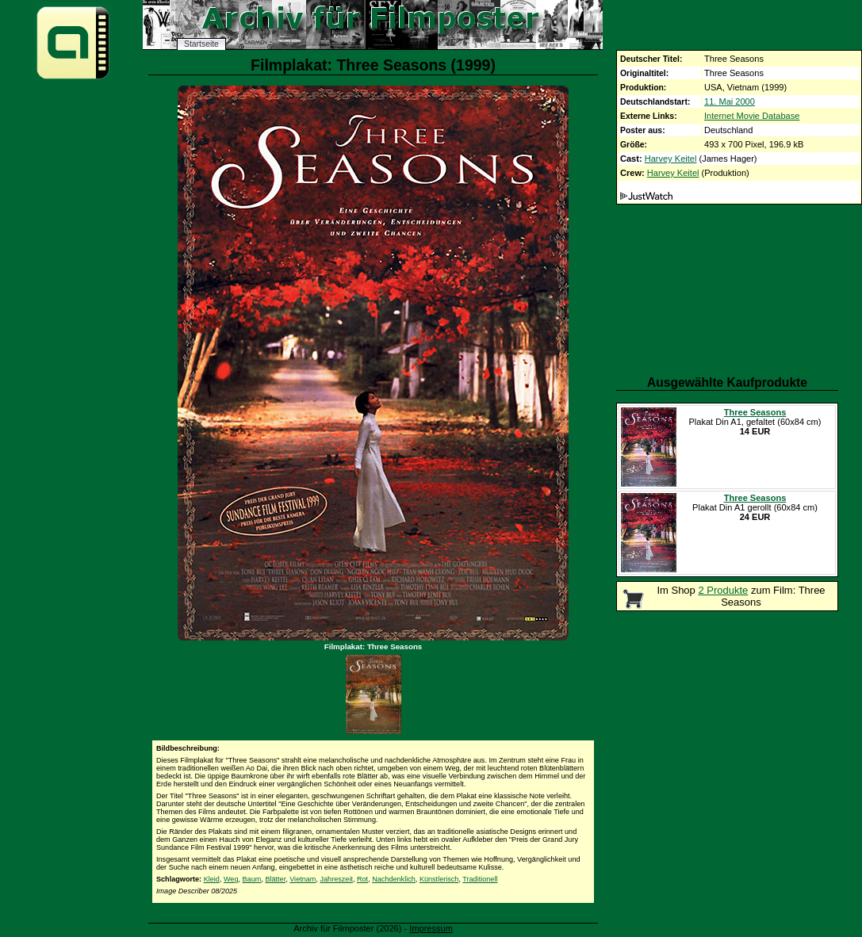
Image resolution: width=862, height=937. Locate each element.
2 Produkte (723, 590)
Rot (362, 879)
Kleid (212, 879)
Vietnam (302, 879)
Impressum (431, 928)
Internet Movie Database (751, 115)
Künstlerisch (439, 879)
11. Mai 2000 (729, 101)
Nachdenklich (394, 879)
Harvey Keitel (671, 158)
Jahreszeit (336, 879)
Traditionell (479, 879)
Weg (231, 879)
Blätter (275, 879)
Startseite (201, 44)
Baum (252, 879)
